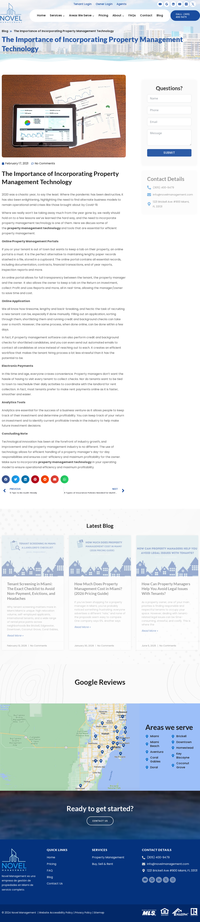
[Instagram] (186, 4)
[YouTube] (160, 4)
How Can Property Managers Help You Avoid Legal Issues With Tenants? (166, 589)
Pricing (103, 15)
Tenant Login (82, 4)
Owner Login (104, 4)
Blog (160, 15)
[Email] (180, 4)
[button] (6, 479)
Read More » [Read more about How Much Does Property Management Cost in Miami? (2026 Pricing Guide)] (82, 627)
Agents (122, 4)
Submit (169, 152)
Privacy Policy (83, 912)
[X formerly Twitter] (193, 4)
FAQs (132, 15)
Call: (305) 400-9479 (183, 15)
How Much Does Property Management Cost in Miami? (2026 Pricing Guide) (98, 589)
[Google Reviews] (167, 4)
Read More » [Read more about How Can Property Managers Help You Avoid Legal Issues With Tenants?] (150, 631)
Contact (146, 15)
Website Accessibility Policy (56, 912)
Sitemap (99, 912)
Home (41, 15)
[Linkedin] (173, 4)
